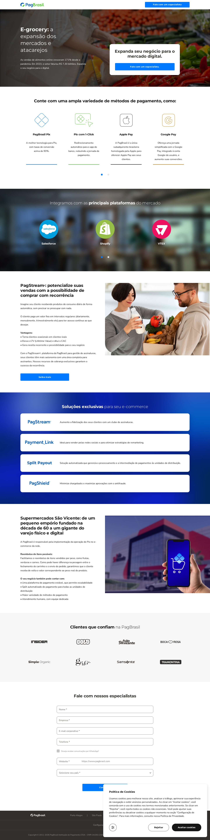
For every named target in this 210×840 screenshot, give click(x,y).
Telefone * (64, 742)
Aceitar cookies (186, 827)
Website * (64, 761)
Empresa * (64, 720)
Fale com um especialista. (144, 66)
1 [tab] (101, 174)
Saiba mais (45, 377)
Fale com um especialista (167, 4)
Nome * (63, 709)
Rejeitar (158, 827)
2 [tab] (108, 174)
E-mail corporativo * (69, 731)
